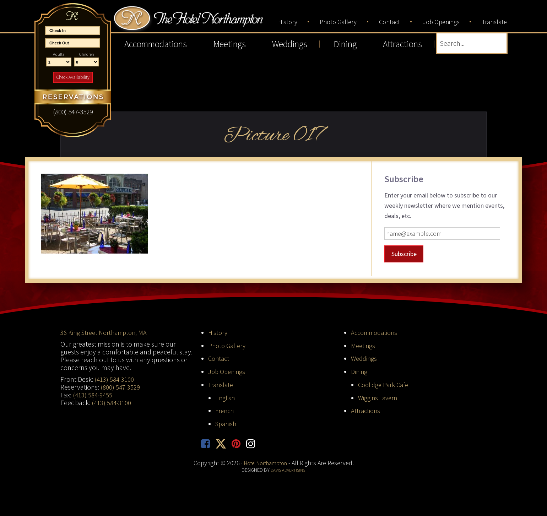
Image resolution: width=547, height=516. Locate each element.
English (225, 397)
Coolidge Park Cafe (385, 384)
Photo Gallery (228, 345)
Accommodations (376, 332)
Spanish (226, 423)
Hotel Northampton (204, 22)
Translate (221, 384)
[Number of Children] (86, 62)
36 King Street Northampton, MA (106, 332)
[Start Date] (72, 30)
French (225, 410)
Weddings (365, 358)
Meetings (363, 345)
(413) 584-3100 (114, 379)
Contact (219, 358)
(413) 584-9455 (93, 395)
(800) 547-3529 (120, 387)
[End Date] (72, 43)
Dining (359, 371)
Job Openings (228, 371)
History (218, 332)
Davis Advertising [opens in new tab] (288, 471)
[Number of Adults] (58, 62)
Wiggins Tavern (379, 397)
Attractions (366, 410)
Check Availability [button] (73, 77)
